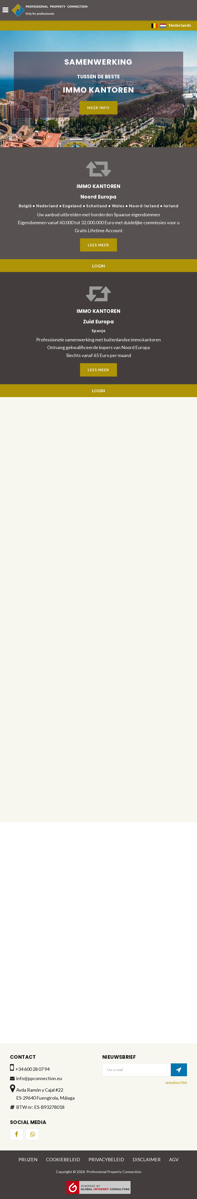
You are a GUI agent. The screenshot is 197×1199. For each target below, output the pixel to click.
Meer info (98, 107)
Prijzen (27, 1159)
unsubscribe (176, 1082)
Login (98, 265)
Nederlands (171, 26)
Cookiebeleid (63, 1159)
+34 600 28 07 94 (32, 1069)
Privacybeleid (106, 1159)
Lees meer (98, 245)
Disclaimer (147, 1159)
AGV (174, 1159)
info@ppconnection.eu (39, 1078)
